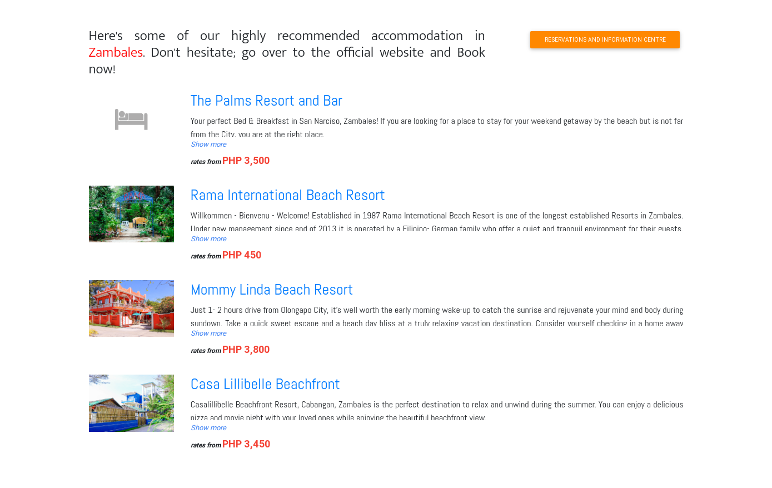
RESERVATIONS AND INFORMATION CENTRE (605, 39)
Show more (208, 144)
